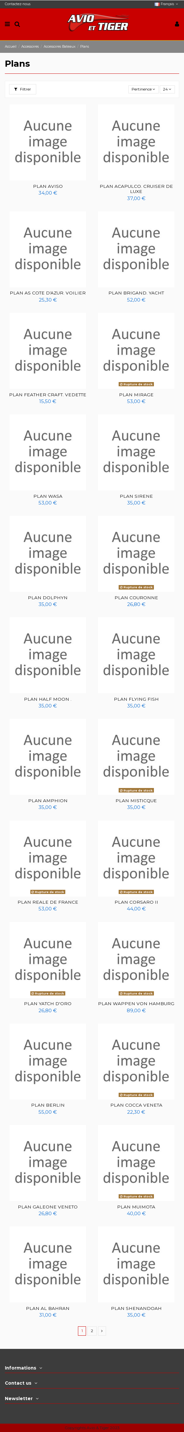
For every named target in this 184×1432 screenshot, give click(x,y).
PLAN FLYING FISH (136, 699)
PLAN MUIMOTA (136, 1206)
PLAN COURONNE (136, 597)
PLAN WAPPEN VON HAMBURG (136, 1003)
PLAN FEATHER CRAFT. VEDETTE (47, 394)
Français (167, 4)
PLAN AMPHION (48, 800)
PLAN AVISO (48, 186)
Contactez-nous (17, 4)
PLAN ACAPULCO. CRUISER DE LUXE (136, 189)
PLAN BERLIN (48, 1105)
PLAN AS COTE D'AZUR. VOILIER (48, 292)
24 (167, 89)
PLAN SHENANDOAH (136, 1308)
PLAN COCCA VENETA (136, 1105)
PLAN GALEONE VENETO (48, 1206)
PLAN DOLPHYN (48, 597)
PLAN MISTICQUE (136, 800)
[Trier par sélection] (143, 89)
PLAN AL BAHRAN (48, 1308)
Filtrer (22, 89)
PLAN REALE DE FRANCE (47, 902)
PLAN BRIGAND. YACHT (136, 292)
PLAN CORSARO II (136, 902)
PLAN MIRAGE (136, 394)
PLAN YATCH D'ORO (47, 1003)
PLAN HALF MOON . (47, 699)
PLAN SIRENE (136, 496)
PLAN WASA (47, 496)
